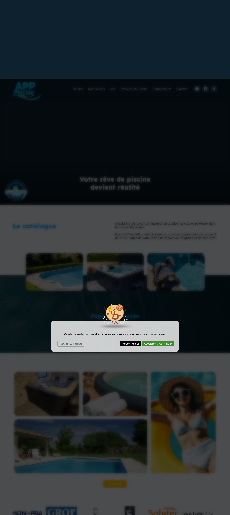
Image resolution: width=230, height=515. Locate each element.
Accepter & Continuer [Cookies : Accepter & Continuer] (158, 264)
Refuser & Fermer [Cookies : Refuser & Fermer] (70, 265)
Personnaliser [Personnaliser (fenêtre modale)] (130, 264)
